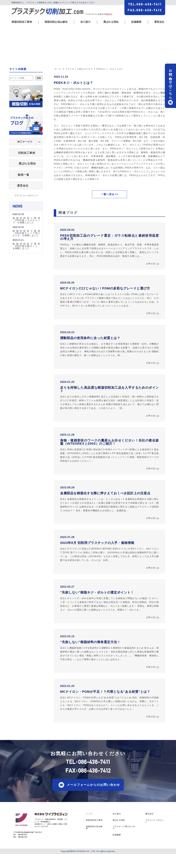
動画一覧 (23, 174)
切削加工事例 (26, 152)
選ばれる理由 (111, 22)
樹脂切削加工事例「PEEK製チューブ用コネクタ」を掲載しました (26, 233)
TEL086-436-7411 (145, 4)
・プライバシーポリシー (25, 195)
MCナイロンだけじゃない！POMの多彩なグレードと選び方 (105, 288)
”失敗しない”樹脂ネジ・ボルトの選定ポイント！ (97, 592)
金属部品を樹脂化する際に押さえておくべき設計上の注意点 (105, 493)
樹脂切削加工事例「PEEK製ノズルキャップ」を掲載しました (26, 220)
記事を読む (151, 264)
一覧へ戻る (107, 194)
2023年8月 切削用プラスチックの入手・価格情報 (97, 543)
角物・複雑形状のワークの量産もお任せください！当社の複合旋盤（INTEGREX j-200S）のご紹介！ (109, 442)
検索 (39, 78)
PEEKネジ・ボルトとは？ (73, 82)
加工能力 (85, 22)
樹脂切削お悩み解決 (56, 22)
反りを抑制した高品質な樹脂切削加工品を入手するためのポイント (109, 389)
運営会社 (159, 22)
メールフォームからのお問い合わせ (93, 784)
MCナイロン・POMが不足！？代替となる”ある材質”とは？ (105, 691)
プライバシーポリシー (154, 821)
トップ (89, 814)
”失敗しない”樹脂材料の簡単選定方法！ (90, 642)
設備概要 (136, 22)
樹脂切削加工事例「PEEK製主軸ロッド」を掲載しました (26, 246)
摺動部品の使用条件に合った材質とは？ (90, 338)
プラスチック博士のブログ (124, 827)
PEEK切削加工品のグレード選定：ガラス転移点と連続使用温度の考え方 (109, 237)
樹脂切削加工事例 (22, 22)
